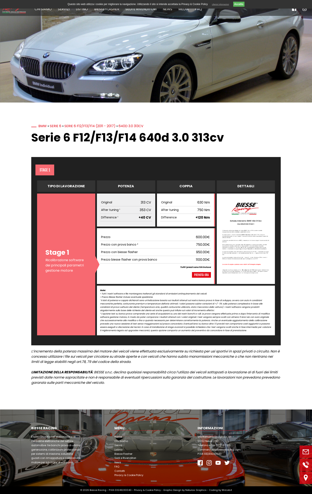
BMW (42, 126)
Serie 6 (55, 126)
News (167, 9)
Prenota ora (201, 275)
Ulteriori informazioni (220, 4)
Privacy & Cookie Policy (128, 475)
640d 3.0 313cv (131, 126)
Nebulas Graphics (196, 490)
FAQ (198, 9)
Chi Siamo (43, 9)
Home (118, 436)
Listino (82, 9)
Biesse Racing (98, 490)
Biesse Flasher (106, 9)
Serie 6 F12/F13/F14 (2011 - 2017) (89, 126)
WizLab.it (227, 490)
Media (183, 9)
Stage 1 (45, 170)
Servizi (64, 9)
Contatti (119, 471)
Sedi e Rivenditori (141, 9)
